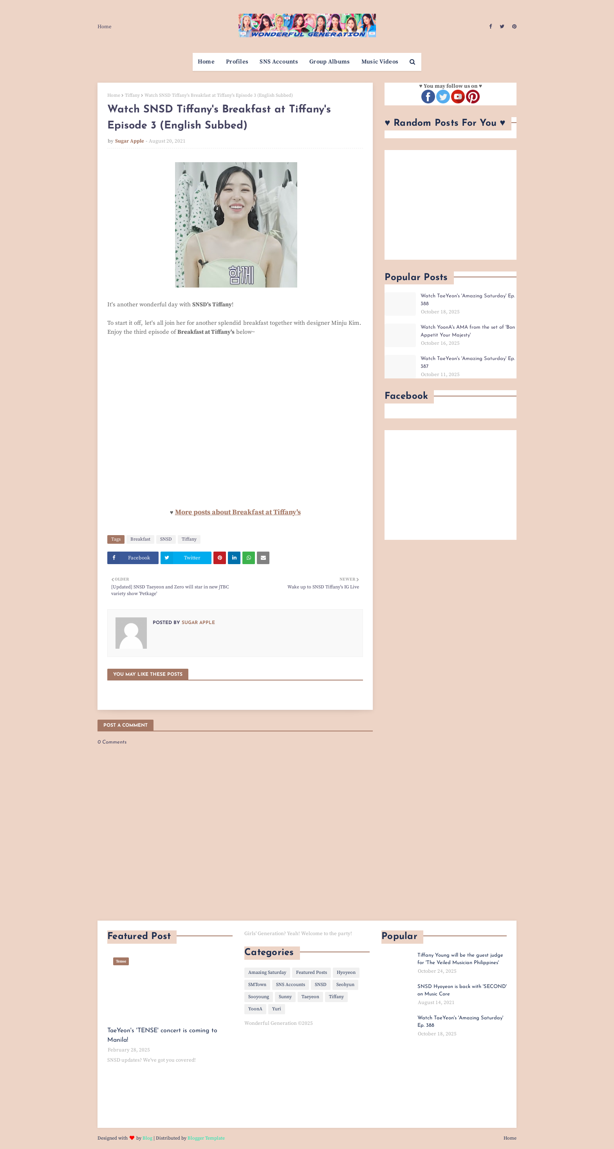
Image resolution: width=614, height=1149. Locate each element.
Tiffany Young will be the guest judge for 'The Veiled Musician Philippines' (460, 959)
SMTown (257, 985)
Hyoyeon (346, 972)
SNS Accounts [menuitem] (279, 61)
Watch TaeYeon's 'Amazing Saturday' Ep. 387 (468, 362)
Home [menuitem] (206, 61)
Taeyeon (310, 997)
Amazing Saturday (267, 972)
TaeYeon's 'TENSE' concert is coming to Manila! (162, 1035)
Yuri (276, 1009)
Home (105, 27)
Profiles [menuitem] (237, 61)
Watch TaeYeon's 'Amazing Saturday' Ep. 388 (468, 299)
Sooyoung (258, 997)
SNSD (166, 539)
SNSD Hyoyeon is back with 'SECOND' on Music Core (462, 990)
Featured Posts (311, 972)
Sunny (285, 997)
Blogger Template (206, 1138)
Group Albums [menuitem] (329, 61)
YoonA (255, 1009)
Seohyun (345, 985)
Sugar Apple (129, 141)
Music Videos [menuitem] (380, 61)
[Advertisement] (450, 205)
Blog (147, 1138)
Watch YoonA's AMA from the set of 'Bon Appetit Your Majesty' (468, 331)
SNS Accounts (290, 985)
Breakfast (140, 539)
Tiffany (132, 95)
